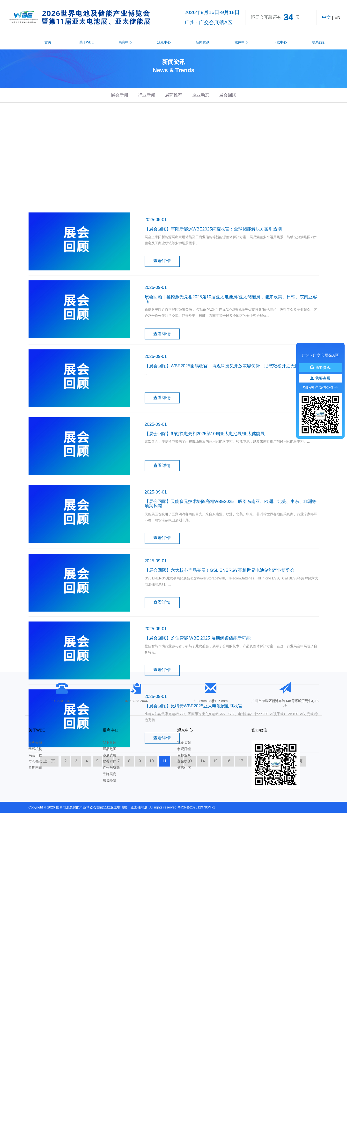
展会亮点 (35, 761)
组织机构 (35, 749)
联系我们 (318, 42)
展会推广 (109, 761)
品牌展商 (109, 774)
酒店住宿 (184, 768)
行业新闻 (146, 95)
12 (177, 853)
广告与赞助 (111, 768)
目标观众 (184, 755)
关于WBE (86, 42)
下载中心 (280, 42)
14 (202, 853)
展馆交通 (184, 761)
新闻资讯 (202, 42)
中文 (326, 17)
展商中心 (125, 42)
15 (215, 853)
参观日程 (184, 749)
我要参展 (109, 743)
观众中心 (164, 42)
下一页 (297, 853)
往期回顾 (35, 768)
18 (253, 853)
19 (266, 853)
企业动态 (200, 95)
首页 (47, 42)
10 (151, 853)
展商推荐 (173, 95)
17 (241, 853)
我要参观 (184, 743)
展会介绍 (35, 743)
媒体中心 (241, 42)
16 (228, 853)
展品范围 (109, 749)
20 (279, 853)
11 (164, 853)
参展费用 (109, 755)
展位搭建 (109, 780)
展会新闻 (119, 95)
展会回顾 (227, 95)
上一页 (49, 853)
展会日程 (35, 755)
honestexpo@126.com (211, 701)
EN (337, 17)
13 (190, 853)
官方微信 (259, 730)
